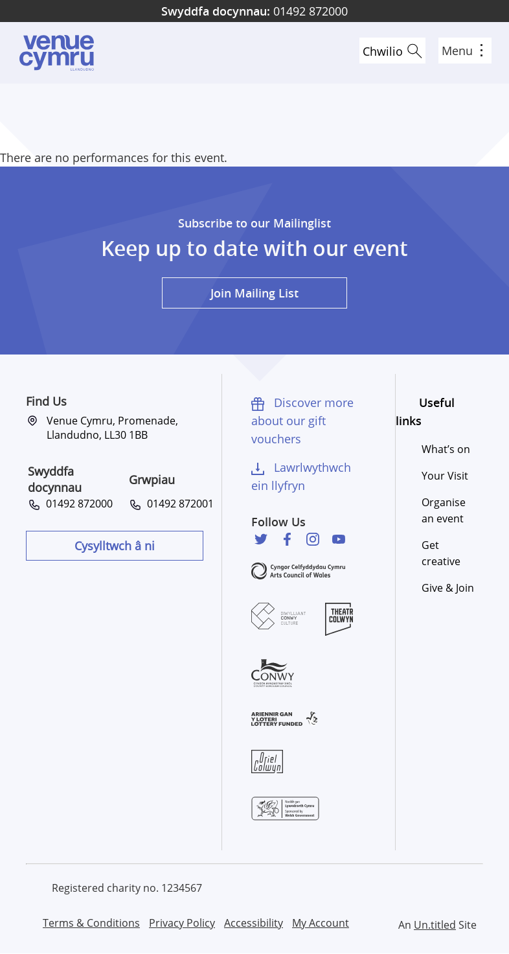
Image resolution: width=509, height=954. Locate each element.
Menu (462, 50)
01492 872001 (178, 503)
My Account (320, 923)
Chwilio (383, 51)
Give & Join (448, 588)
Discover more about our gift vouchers (302, 421)
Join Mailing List (254, 293)
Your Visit (445, 476)
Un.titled (435, 925)
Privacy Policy (182, 923)
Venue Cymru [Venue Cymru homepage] (56, 53)
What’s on (446, 449)
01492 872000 (254, 11)
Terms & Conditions (91, 923)
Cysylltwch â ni (114, 545)
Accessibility (253, 923)
